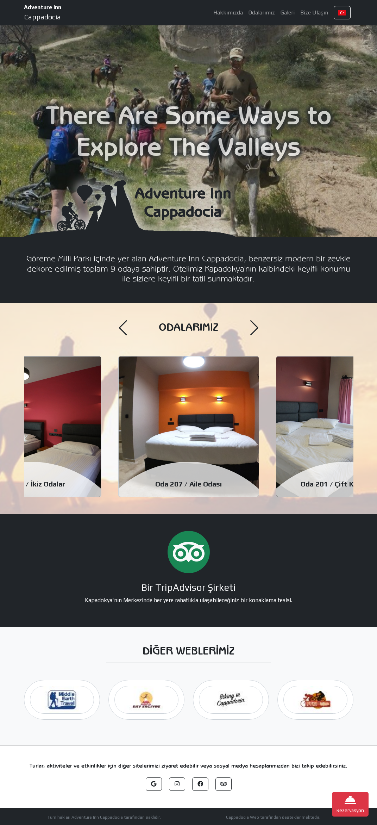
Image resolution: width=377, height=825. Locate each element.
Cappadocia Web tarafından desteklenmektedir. (273, 817)
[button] (342, 12)
